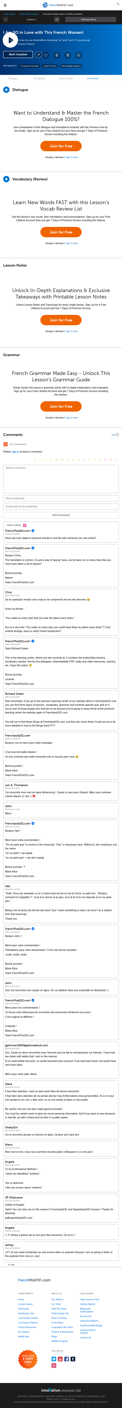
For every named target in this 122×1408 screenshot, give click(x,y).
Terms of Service (93, 1402)
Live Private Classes (28, 1318)
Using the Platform (89, 1321)
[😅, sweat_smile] (73, 459)
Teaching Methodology (91, 1325)
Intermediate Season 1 (29, 14)
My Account (86, 1316)
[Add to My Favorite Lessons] (45, 55)
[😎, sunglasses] (56, 459)
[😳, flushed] (40, 459)
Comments (92, 78)
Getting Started (87, 1304)
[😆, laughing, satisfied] (67, 459)
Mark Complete (18, 54)
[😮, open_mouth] (100, 459)
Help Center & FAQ (89, 1299)
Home (21, 1299)
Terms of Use (68, 1399)
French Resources (27, 1327)
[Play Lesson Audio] (10, 40)
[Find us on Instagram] (53, 1365)
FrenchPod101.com (95, 1396)
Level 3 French (50, 66)
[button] (117, 5)
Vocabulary (39, 78)
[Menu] (5, 5)
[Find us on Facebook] (66, 1359)
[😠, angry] (62, 459)
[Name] (61, 498)
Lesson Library (9, 14)
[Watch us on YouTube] (60, 1359)
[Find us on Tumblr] (73, 1359)
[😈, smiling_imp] (105, 459)
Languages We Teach (62, 1327)
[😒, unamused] (51, 459)
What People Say (60, 1313)
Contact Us (85, 1337)
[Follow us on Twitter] (53, 1359)
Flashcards (23, 1308)
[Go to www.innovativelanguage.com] (61, 1389)
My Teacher (24, 1332)
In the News (57, 1322)
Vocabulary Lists (26, 1313)
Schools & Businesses (62, 1332)
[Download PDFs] (67, 55)
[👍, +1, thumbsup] (116, 459)
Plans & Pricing (59, 1318)
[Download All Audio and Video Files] (78, 55)
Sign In (15, 451)
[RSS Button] (5, 444)
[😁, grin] (46, 459)
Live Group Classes (27, 1322)
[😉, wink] (78, 459)
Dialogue (12, 78)
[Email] (61, 507)
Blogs (54, 1336)
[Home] (58, 7)
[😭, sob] (83, 459)
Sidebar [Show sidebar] (90, 19)
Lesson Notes (66, 78)
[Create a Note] (56, 55)
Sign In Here (71, 157)
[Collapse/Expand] (61, 435)
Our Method (57, 1299)
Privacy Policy (53, 1399)
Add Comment (61, 515)
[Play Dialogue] (6, 90)
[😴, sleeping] (94, 459)
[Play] (6, 179)
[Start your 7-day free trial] (28, 1359)
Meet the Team (58, 1308)
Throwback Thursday (29, 66)
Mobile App (23, 1336)
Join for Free (61, 146)
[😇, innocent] (89, 459)
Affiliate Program (59, 1341)
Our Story (56, 1304)
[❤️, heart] (110, 459)
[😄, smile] (35, 459)
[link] (56, 19)
